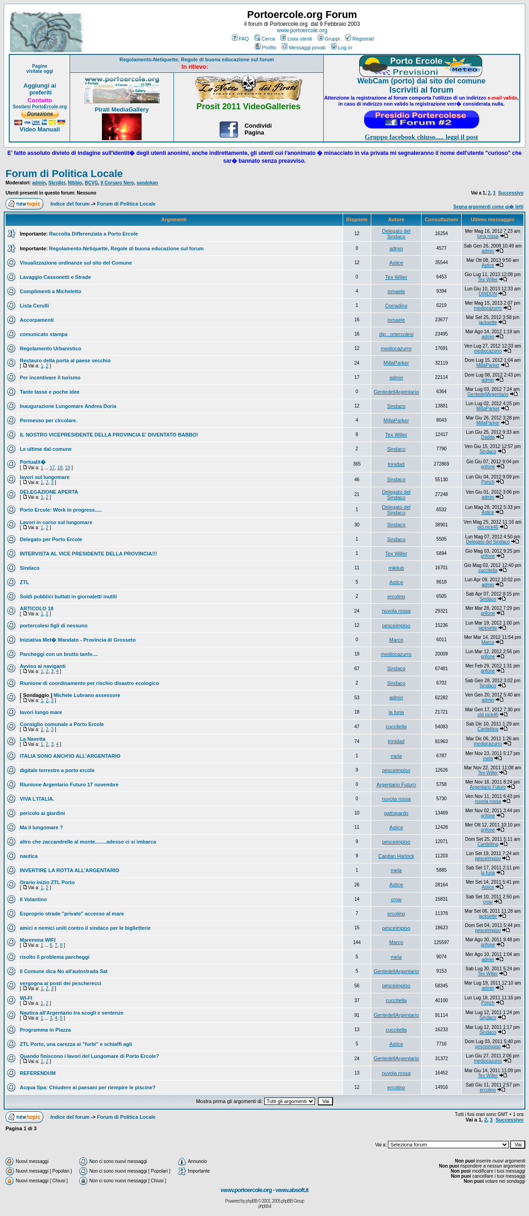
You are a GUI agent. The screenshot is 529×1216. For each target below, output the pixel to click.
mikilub (396, 568)
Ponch (487, 481)
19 (67, 467)
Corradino (396, 305)
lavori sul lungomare (45, 477)
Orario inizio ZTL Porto (47, 882)
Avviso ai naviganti (42, 666)
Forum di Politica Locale (64, 173)
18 (59, 467)
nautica (29, 856)
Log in (341, 47)
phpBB (251, 1201)
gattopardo (396, 813)
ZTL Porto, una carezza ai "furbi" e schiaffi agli (76, 1044)
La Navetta (33, 739)
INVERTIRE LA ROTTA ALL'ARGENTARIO (69, 870)
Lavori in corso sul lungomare (56, 522)
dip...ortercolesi (396, 334)
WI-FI (26, 998)
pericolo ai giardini (42, 813)
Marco (396, 640)
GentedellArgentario (396, 392)
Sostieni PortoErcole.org (40, 106)
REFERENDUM (38, 1073)
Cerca (265, 38)
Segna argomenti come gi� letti (488, 206)
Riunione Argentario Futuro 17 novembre (69, 784)
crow (396, 899)
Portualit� (33, 462)
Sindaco (396, 406)
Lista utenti (296, 38)
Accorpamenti (36, 320)
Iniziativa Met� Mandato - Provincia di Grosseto (78, 640)
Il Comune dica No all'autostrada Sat (63, 971)
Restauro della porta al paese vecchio (65, 360)
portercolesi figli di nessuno (54, 625)
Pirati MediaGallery (122, 109)
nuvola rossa (396, 611)
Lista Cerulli (34, 305)
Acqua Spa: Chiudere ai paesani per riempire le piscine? (87, 1087)
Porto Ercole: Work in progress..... (61, 510)
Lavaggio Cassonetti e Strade (55, 277)
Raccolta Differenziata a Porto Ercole (93, 233)
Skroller (56, 182)
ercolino (396, 596)
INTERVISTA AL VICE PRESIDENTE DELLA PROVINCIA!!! (88, 553)
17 (52, 467)
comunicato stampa (43, 334)
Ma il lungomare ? (41, 827)
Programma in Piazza (45, 1030)
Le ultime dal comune (45, 449)
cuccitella (487, 570)
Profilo (265, 47)
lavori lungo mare (41, 712)
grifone (488, 466)
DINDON (488, 293)
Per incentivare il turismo (50, 377)
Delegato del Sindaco (396, 233)
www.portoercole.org (302, 30)
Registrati (359, 38)
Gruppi (329, 38)
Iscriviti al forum (421, 89)
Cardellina (487, 729)
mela (396, 756)
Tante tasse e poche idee (49, 392)
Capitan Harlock (396, 856)
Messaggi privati (303, 47)
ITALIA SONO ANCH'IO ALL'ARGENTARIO (70, 756)
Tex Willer (396, 277)
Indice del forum (69, 204)
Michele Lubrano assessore (86, 695)
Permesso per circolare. (48, 420)
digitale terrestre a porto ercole (57, 770)
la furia (396, 712)
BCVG (91, 182)
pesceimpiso (396, 625)
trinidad (396, 464)
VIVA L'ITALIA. (37, 799)
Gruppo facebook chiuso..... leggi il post (421, 137)
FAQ (240, 38)
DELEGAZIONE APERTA (49, 492)
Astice (396, 263)
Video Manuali (40, 129)
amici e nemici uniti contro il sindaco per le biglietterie (85, 928)
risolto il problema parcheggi (54, 957)
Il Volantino (33, 899)
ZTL (24, 582)
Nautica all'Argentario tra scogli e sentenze (72, 1012)
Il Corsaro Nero (117, 182)
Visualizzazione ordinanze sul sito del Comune (76, 263)
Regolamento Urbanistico (50, 348)
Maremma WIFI (38, 940)
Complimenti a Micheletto (50, 291)
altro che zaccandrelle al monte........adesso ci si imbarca (88, 841)
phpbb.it (264, 1206)
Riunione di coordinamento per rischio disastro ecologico (89, 683)
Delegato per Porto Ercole (51, 539)
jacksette (488, 322)
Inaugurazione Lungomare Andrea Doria (68, 406)
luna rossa (488, 236)
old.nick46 (487, 527)
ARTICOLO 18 (36, 608)
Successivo (510, 192)
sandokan (147, 182)
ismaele (396, 291)
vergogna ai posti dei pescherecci (60, 983)
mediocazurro (488, 308)
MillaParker (396, 363)
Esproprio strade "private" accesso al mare (72, 913)
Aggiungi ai (40, 85)
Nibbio (75, 182)
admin (39, 182)
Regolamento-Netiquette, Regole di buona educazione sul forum (196, 59)
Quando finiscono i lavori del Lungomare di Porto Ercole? (89, 1056)
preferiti (40, 92)
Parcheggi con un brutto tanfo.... (59, 654)
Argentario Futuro (396, 784)
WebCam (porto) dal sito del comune (421, 81)
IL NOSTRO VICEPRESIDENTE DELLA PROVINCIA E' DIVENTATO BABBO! (109, 434)
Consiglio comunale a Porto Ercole (62, 724)
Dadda (487, 437)
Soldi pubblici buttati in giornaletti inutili (68, 596)
